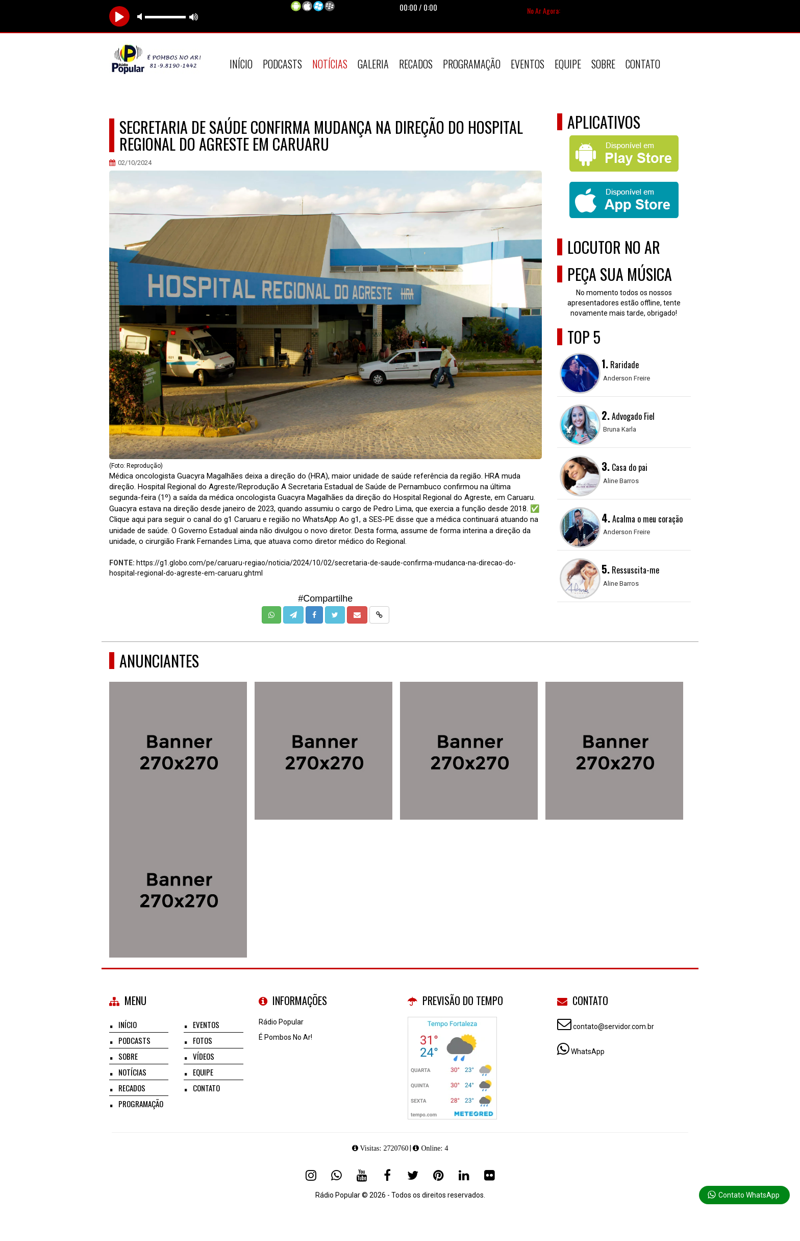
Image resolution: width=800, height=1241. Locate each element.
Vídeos (203, 1056)
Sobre (603, 63)
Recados (416, 63)
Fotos (202, 1040)
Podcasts (282, 63)
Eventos (527, 63)
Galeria (373, 63)
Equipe (568, 63)
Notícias (329, 63)
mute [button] (141, 16)
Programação (472, 63)
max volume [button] (193, 16)
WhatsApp (588, 1051)
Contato (643, 63)
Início (241, 63)
